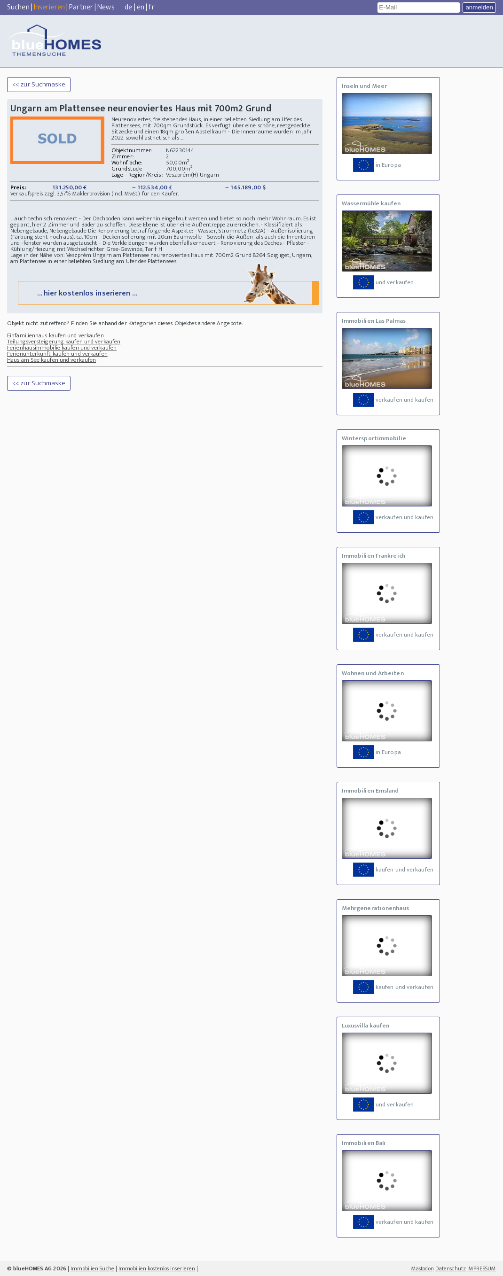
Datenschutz (450, 1268)
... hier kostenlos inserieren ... (167, 292)
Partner (81, 7)
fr (151, 7)
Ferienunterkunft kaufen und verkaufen (57, 354)
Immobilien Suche (92, 1268)
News (105, 7)
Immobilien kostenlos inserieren (156, 1268)
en (140, 7)
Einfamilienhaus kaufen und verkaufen (55, 335)
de (128, 7)
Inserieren (49, 7)
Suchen (18, 7)
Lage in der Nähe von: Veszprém (50, 255)
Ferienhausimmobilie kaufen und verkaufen (62, 347)
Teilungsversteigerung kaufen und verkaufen (63, 341)
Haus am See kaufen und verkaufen (51, 360)
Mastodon (422, 1268)
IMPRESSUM (481, 1268)
